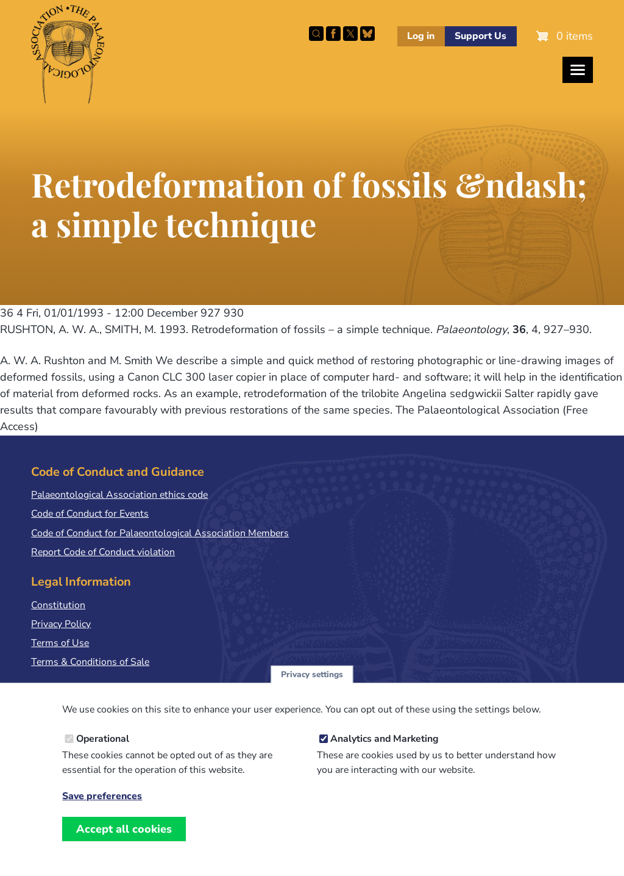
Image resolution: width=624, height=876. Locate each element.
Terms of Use (60, 643)
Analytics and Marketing (384, 749)
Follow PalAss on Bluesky (367, 33)
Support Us (480, 36)
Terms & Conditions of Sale (90, 662)
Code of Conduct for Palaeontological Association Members (160, 533)
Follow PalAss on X (350, 33)
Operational (102, 749)
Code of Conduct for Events (90, 513)
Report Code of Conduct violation (103, 552)
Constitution (58, 605)
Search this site (316, 33)
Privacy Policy (61, 624)
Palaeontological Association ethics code (119, 494)
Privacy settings (312, 685)
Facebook (333, 33)
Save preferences (102, 807)
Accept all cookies (124, 840)
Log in (420, 36)
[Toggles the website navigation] (577, 70)
